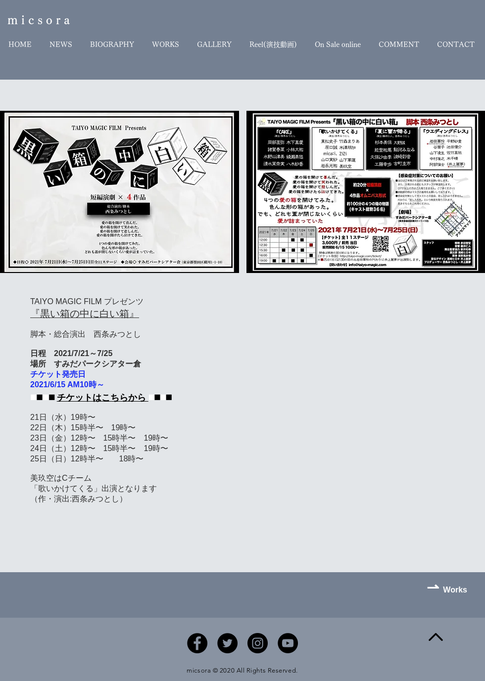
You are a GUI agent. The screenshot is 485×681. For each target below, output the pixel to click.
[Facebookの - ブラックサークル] (197, 643)
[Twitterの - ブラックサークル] (227, 643)
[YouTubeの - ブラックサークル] (288, 643)
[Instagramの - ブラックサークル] (257, 643)
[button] (119, 192)
